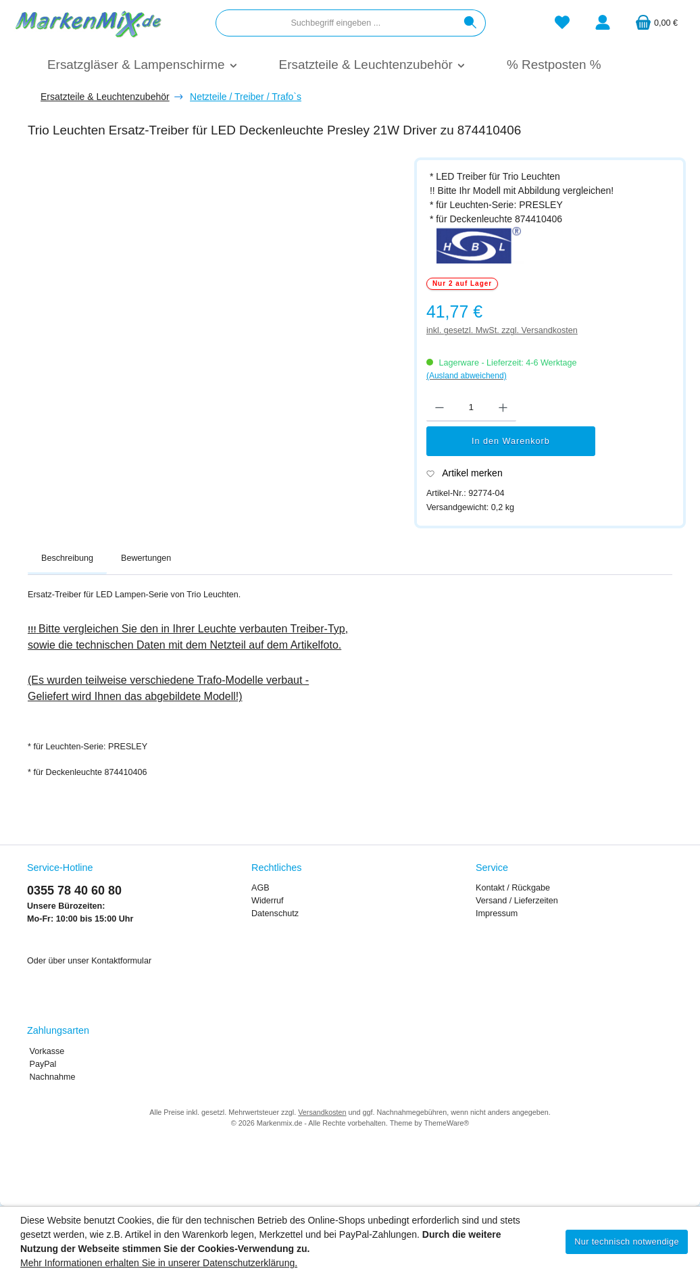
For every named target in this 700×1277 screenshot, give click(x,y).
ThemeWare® (446, 1123)
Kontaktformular (121, 961)
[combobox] (336, 22)
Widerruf (267, 900)
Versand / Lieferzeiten (517, 900)
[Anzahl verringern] (439, 408)
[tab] (67, 558)
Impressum (497, 913)
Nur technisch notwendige (626, 1242)
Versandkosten (322, 1112)
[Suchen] (470, 22)
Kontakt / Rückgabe (513, 888)
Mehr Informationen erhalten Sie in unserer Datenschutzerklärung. (158, 1262)
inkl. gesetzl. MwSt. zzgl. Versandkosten (502, 330)
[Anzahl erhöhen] (503, 408)
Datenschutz (275, 913)
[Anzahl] (471, 408)
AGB (260, 888)
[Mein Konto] (603, 23)
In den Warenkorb (511, 441)
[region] (214, 317)
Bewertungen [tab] (146, 558)
